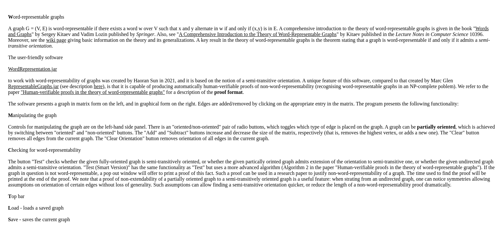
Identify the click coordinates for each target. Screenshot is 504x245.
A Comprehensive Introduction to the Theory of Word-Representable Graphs (257, 34)
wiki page (56, 40)
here (98, 86)
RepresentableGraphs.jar (33, 86)
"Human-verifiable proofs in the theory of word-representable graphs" (93, 92)
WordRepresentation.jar (32, 69)
